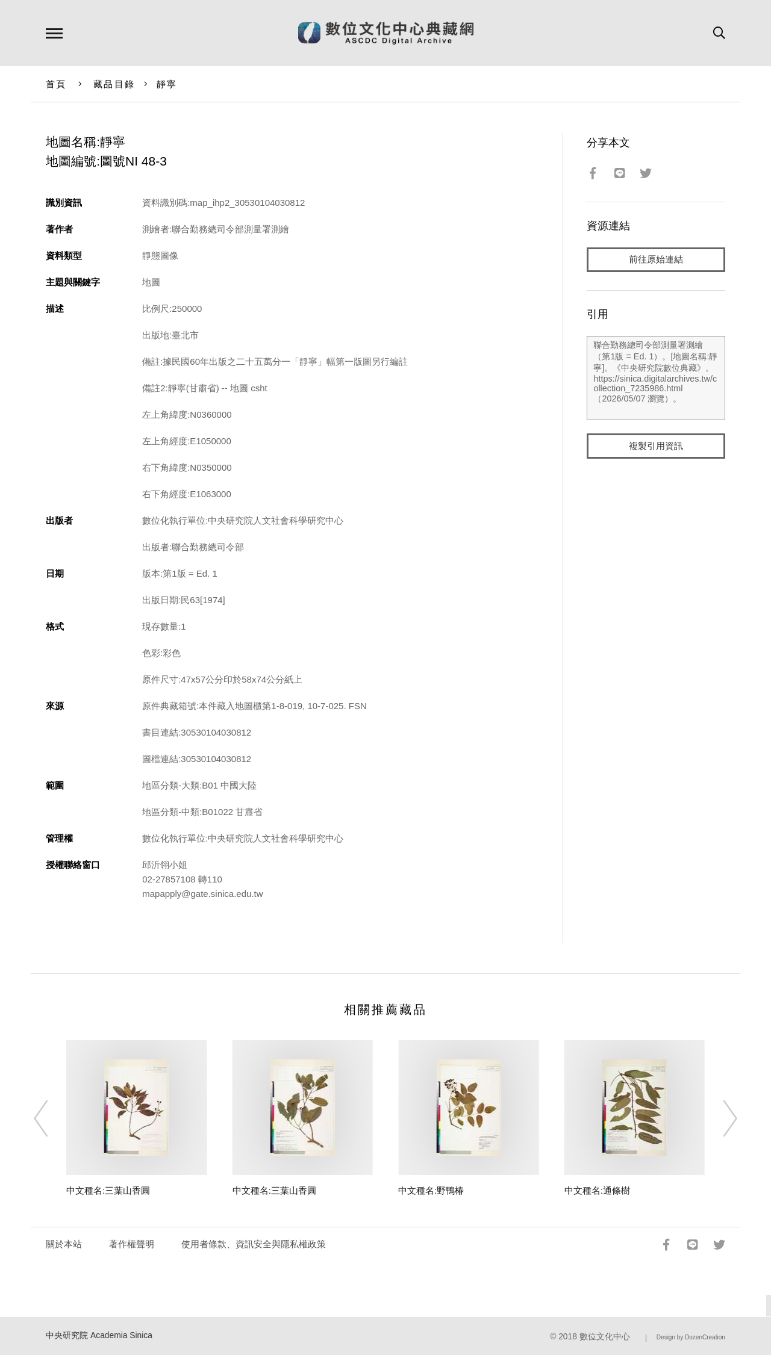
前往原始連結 (656, 260)
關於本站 (64, 1244)
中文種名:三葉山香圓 (108, 1190)
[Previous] (52, 1118)
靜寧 (167, 84)
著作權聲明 (131, 1244)
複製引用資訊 (656, 446)
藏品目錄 (114, 84)
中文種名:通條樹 (597, 1190)
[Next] (719, 1118)
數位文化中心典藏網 (385, 33)
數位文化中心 (604, 1336)
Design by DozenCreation (691, 1337)
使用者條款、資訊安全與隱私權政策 (253, 1244)
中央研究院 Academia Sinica (99, 1335)
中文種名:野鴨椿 (431, 1190)
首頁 (56, 84)
